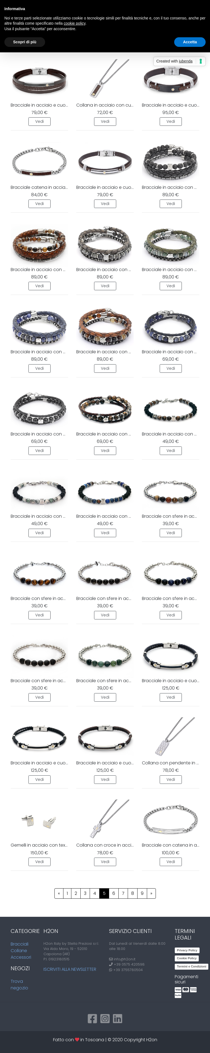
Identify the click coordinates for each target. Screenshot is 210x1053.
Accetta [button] (190, 42)
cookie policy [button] (74, 23)
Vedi (39, 121)
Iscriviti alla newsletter (69, 969)
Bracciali (19, 944)
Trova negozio (19, 984)
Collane (19, 950)
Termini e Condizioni (191, 966)
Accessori (21, 957)
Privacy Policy (187, 950)
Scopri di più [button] (24, 42)
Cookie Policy (187, 958)
